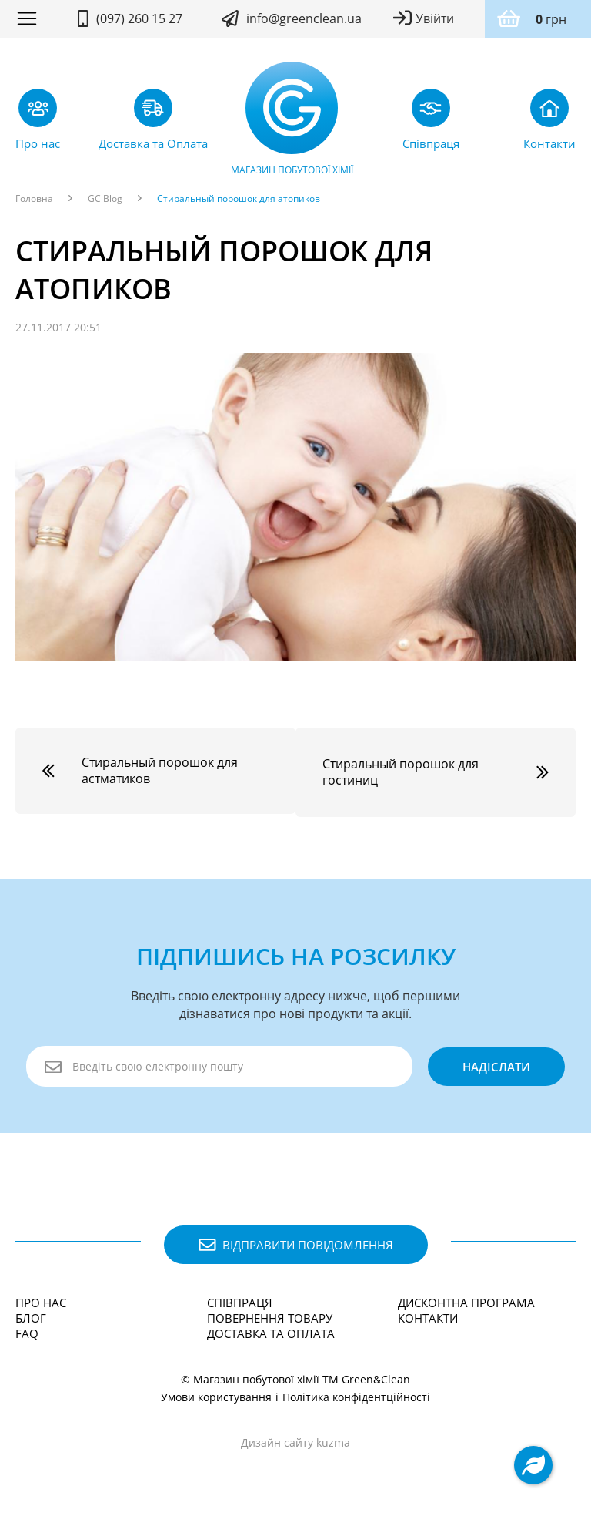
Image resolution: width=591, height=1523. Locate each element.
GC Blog (105, 199)
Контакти (428, 1314)
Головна (34, 199)
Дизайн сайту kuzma (295, 1438)
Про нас (40, 1298)
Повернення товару (269, 1314)
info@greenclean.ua (304, 18)
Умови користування (216, 1393)
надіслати (494, 1063)
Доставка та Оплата (271, 1329)
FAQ (26, 1329)
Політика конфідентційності (356, 1393)
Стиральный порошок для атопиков (238, 199)
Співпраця (239, 1298)
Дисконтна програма (466, 1298)
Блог (30, 1314)
